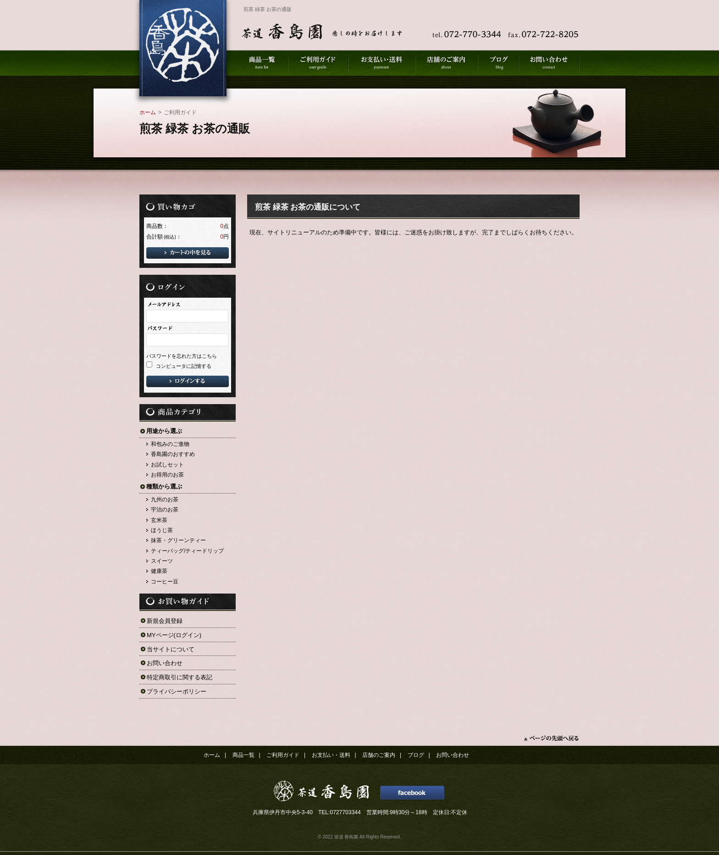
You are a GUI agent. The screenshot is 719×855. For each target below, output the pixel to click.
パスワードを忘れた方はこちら (181, 356)
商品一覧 (243, 755)
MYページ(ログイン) (174, 635)
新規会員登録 (165, 620)
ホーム (147, 112)
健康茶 (159, 571)
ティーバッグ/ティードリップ (187, 551)
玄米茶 (159, 520)
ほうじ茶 (162, 530)
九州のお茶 (164, 499)
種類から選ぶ (164, 486)
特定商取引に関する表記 (179, 677)
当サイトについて (170, 649)
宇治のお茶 (164, 509)
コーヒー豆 (164, 581)
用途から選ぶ (164, 431)
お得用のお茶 (167, 475)
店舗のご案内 (378, 755)
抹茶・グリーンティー (178, 540)
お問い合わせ (165, 663)
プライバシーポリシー (176, 691)
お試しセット (167, 464)
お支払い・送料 (331, 755)
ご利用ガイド (282, 755)
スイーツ (162, 561)
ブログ (416, 755)
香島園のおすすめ (173, 454)
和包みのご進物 (170, 444)
